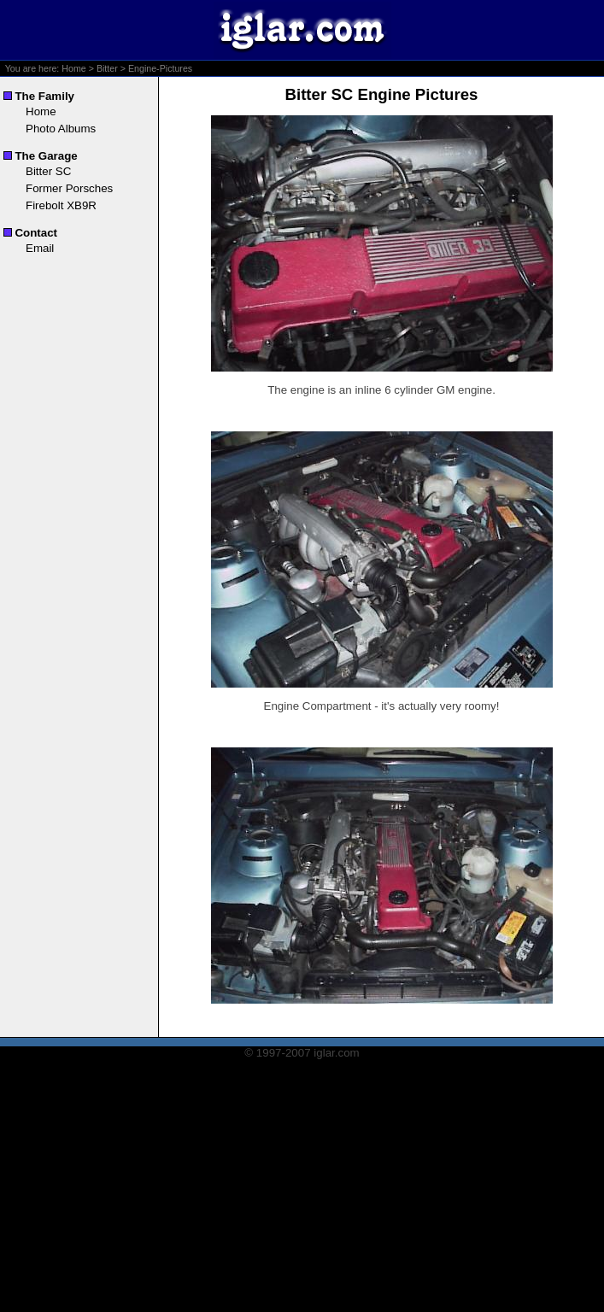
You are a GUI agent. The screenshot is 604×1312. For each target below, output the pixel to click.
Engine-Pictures (160, 68)
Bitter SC (48, 171)
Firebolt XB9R (61, 205)
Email (40, 248)
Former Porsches (69, 188)
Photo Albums (61, 128)
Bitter (107, 68)
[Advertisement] (302, 1192)
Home (73, 68)
